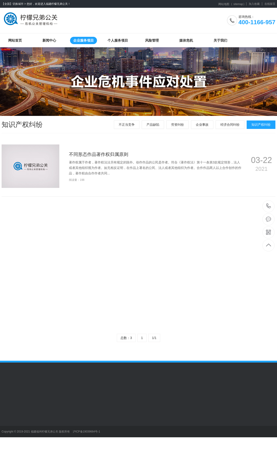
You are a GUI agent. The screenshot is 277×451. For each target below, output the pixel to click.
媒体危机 (186, 40)
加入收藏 (254, 3)
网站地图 (223, 4)
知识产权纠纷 (261, 124)
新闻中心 (49, 40)
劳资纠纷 (177, 124)
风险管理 (152, 40)
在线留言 (269, 3)
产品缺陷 (152, 124)
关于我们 (220, 40)
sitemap (238, 4)
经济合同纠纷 (230, 124)
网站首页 (15, 40)
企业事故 (202, 124)
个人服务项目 (117, 40)
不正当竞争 (127, 124)
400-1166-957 (269, 206)
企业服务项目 (83, 40)
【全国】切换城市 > (14, 3)
